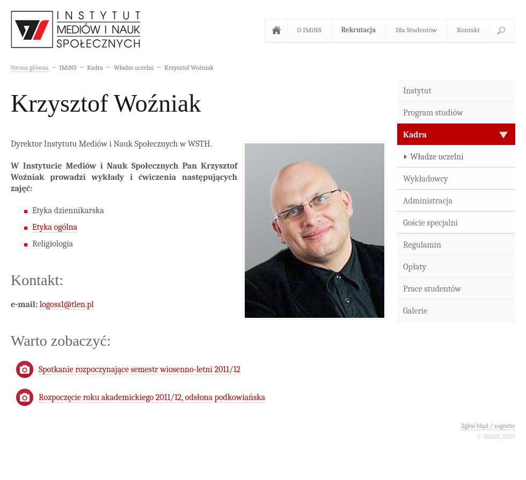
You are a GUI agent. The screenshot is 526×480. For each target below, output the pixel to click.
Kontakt (468, 30)
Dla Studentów (416, 30)
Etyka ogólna (54, 227)
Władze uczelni (437, 157)
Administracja (427, 201)
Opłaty (414, 267)
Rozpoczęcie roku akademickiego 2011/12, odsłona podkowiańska (152, 397)
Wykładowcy (425, 179)
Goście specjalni (430, 223)
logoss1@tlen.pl (67, 304)
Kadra (415, 135)
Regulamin (422, 245)
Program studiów (433, 113)
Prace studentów (432, 289)
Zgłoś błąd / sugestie (488, 426)
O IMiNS (309, 30)
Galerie (415, 311)
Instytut (417, 91)
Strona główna (278, 30)
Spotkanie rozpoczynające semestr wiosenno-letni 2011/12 (139, 369)
